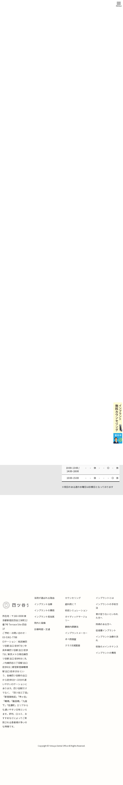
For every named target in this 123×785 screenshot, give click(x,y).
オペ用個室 (70, 639)
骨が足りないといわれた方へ (107, 615)
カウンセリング (73, 597)
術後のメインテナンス (107, 646)
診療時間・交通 (42, 629)
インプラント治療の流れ (107, 638)
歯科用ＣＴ (70, 604)
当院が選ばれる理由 (44, 597)
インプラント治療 (43, 604)
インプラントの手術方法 (107, 606)
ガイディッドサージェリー (76, 618)
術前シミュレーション (76, 610)
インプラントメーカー (76, 632)
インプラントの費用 (44, 610)
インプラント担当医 (44, 616)
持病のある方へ (103, 624)
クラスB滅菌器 (72, 645)
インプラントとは (105, 597)
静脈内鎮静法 (71, 626)
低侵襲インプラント (106, 630)
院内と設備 (39, 622)
